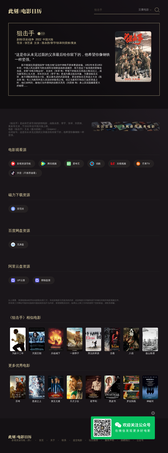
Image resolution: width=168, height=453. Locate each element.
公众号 (140, 440)
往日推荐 (93, 440)
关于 (52, 440)
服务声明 (109, 440)
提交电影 (77, 440)
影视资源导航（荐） (22, 440)
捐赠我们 (125, 440)
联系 (64, 440)
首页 (41, 440)
